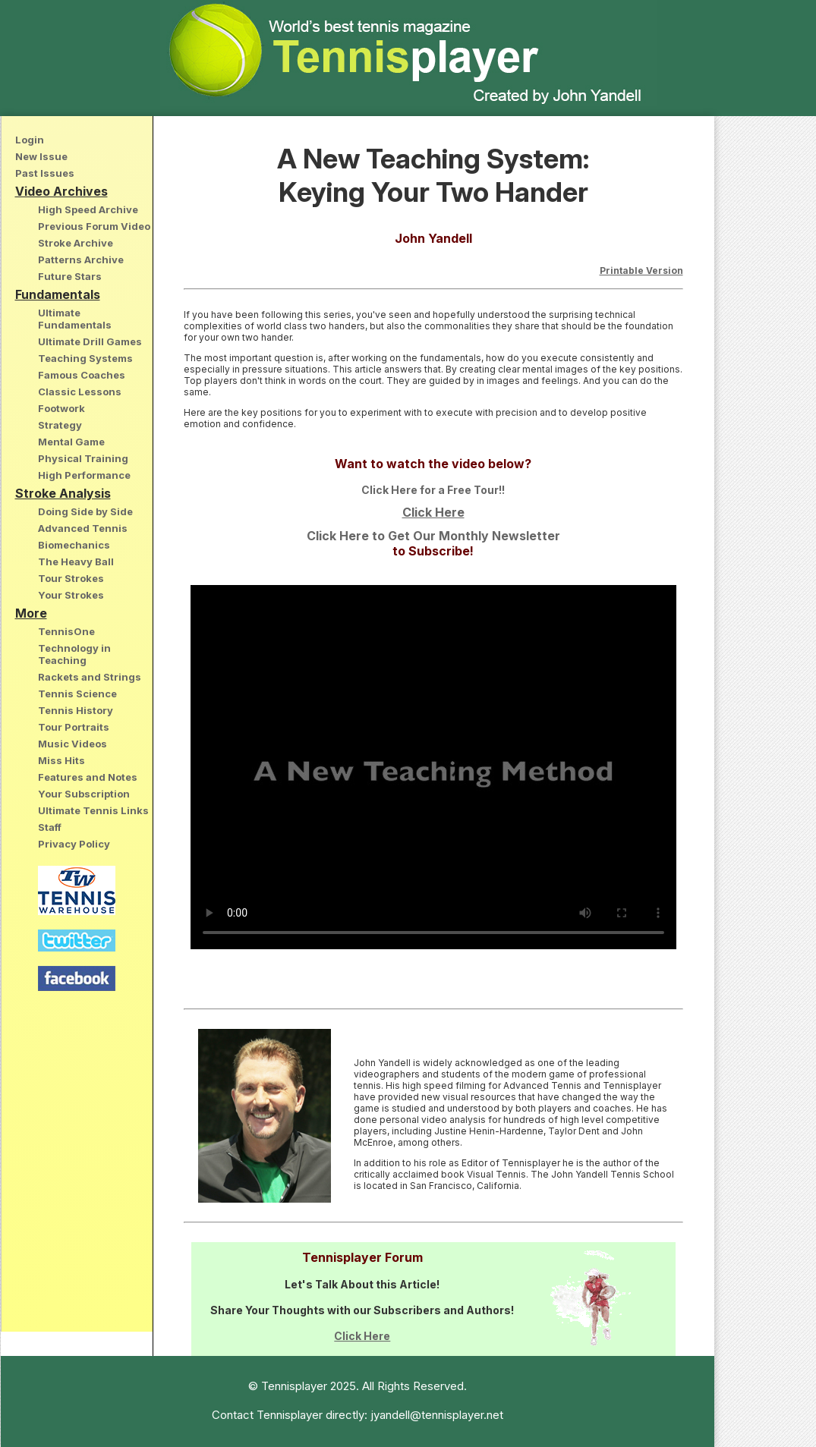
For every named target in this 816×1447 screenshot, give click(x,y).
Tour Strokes (71, 578)
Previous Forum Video (94, 226)
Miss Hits (61, 760)
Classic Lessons (79, 391)
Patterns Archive (81, 259)
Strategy (60, 425)
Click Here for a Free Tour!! (433, 489)
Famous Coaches (81, 375)
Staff (49, 827)
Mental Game (71, 442)
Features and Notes (87, 777)
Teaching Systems (85, 358)
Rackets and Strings (89, 677)
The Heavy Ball (76, 561)
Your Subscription (84, 794)
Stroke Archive (75, 243)
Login (29, 140)
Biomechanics (74, 545)
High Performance (84, 475)
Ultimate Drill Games (90, 341)
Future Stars (70, 276)
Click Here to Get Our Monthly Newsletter (433, 535)
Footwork (61, 408)
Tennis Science (77, 693)
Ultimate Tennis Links (93, 810)
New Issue (41, 156)
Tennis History (75, 710)
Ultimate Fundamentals (75, 319)
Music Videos (72, 744)
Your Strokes (71, 595)
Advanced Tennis (83, 528)
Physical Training (83, 458)
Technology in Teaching (74, 654)
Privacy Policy (74, 844)
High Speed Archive (88, 209)
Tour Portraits (73, 727)
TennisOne (66, 631)
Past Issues (44, 173)
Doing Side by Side (85, 511)
